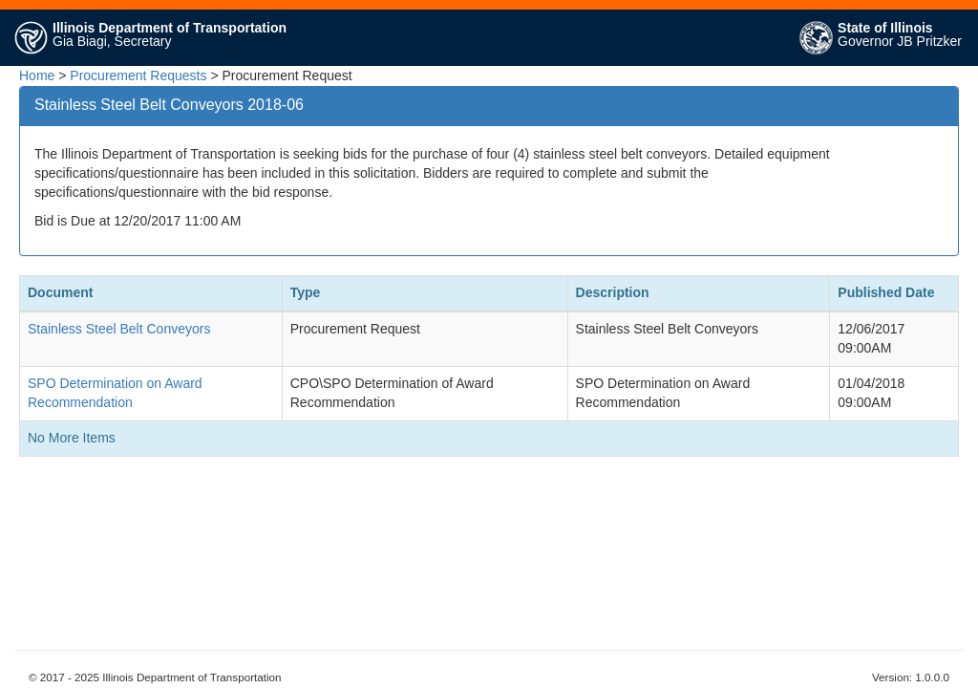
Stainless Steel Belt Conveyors (119, 328)
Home (36, 75)
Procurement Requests (138, 75)
